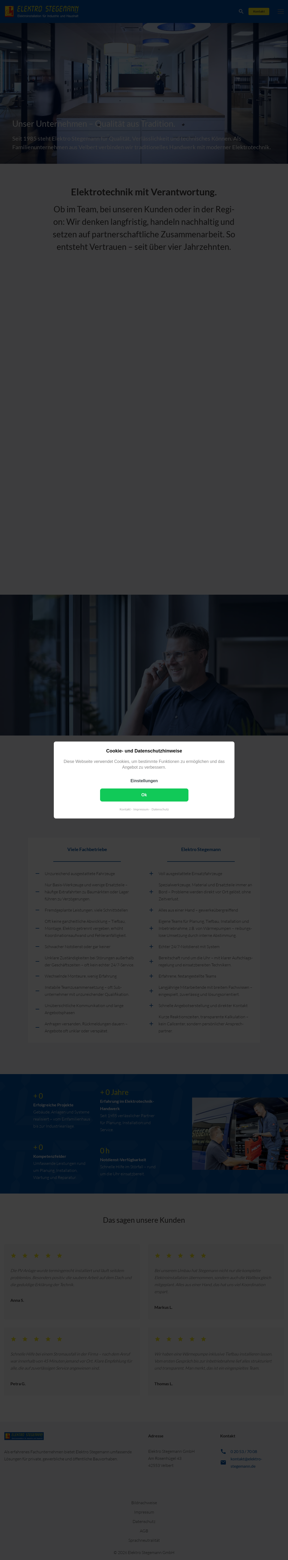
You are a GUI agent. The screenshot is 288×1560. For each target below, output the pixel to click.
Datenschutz (160, 809)
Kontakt (124, 809)
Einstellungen (144, 781)
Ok (144, 795)
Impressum (140, 809)
